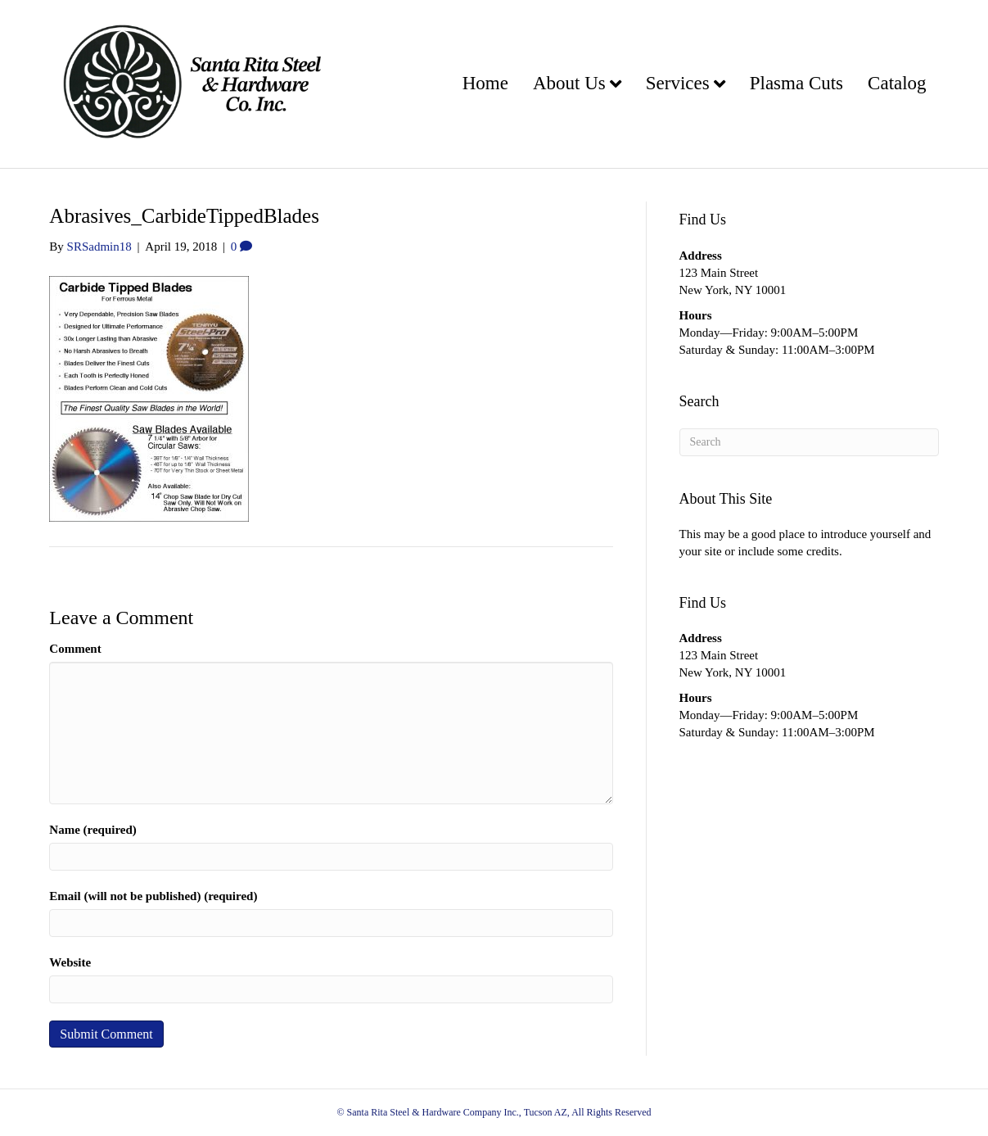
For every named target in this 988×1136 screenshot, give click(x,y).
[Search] (809, 442)
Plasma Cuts (796, 83)
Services (678, 83)
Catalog (897, 83)
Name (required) (93, 829)
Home (485, 83)
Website (70, 962)
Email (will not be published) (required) (153, 896)
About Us (569, 83)
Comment (75, 648)
